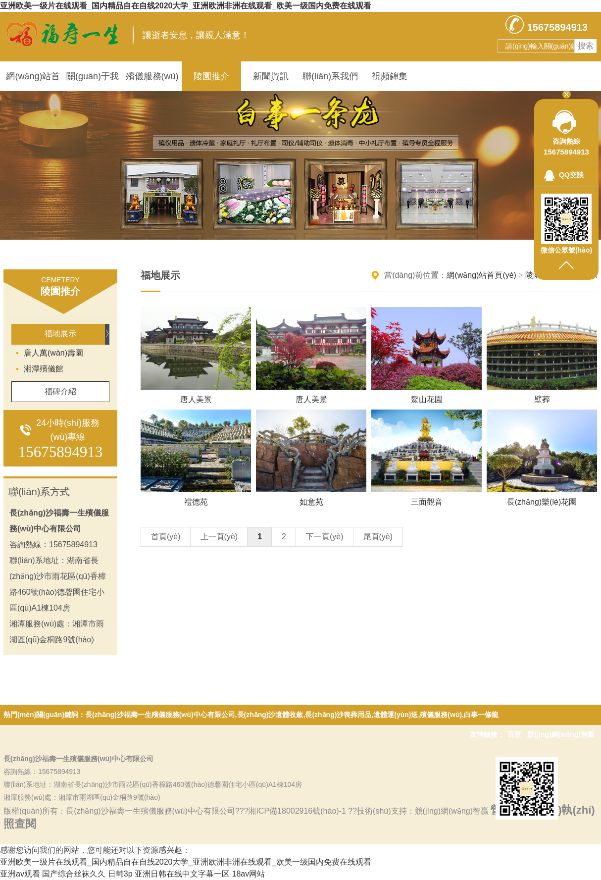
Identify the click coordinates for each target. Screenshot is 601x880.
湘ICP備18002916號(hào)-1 (298, 811)
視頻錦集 (389, 76)
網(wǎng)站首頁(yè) (33, 81)
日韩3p (120, 874)
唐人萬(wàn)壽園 (53, 353)
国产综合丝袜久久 (73, 874)
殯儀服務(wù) (152, 76)
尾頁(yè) (378, 536)
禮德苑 (196, 502)
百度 (514, 734)
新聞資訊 (271, 76)
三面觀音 (427, 502)
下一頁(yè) (325, 536)
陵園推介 (211, 76)
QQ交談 (571, 175)
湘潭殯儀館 (43, 368)
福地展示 (60, 333)
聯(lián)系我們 (330, 76)
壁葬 (542, 399)
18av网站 (248, 874)
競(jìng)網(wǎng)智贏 (561, 734)
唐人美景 (196, 399)
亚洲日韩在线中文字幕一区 (182, 874)
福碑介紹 (60, 391)
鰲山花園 (427, 399)
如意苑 (311, 502)
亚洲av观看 (20, 874)
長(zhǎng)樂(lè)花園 (542, 502)
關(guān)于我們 (92, 81)
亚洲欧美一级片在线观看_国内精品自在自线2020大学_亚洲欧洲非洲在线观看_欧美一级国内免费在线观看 (185, 5)
